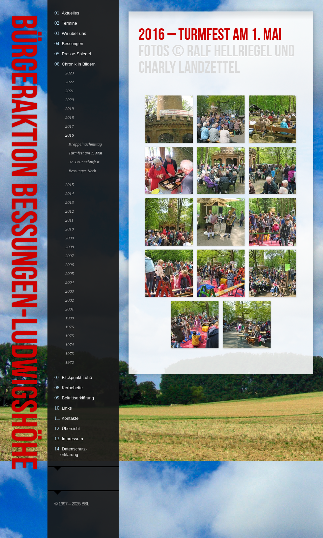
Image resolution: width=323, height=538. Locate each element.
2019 (69, 108)
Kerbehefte (72, 387)
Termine (69, 23)
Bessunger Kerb (82, 170)
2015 (69, 184)
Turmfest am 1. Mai (85, 152)
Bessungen (72, 43)
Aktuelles (70, 13)
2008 (69, 246)
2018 (69, 117)
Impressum (72, 438)
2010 (69, 229)
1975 (69, 335)
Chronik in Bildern (79, 64)
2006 (69, 264)
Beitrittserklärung (78, 397)
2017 (69, 126)
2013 (69, 202)
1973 (69, 353)
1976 (69, 326)
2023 (69, 72)
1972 (69, 362)
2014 (69, 193)
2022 (69, 81)
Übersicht (71, 428)
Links (67, 408)
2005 (69, 273)
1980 (69, 317)
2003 (69, 291)
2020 (69, 99)
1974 (69, 344)
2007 (69, 255)
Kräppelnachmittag (85, 144)
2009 (69, 237)
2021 (69, 90)
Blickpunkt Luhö (77, 377)
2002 (69, 300)
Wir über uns (74, 33)
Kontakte (70, 418)
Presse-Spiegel (76, 53)
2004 (69, 282)
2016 (69, 135)
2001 (69, 309)
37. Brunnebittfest (84, 161)
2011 (69, 220)
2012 (69, 211)
